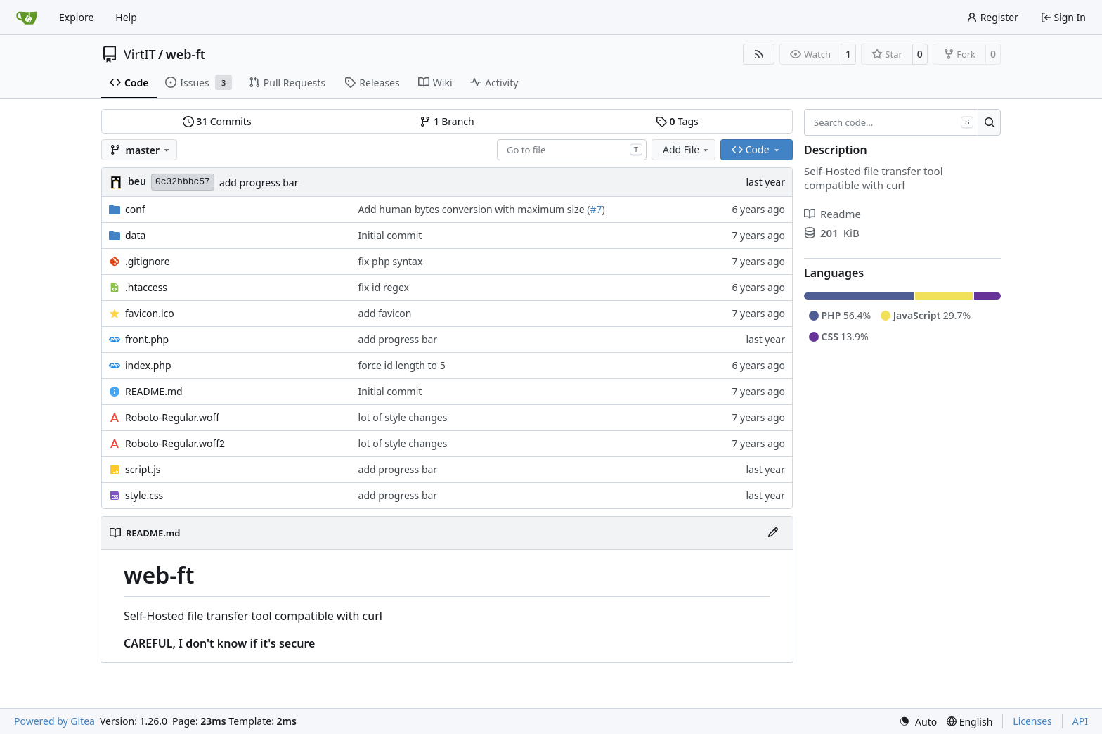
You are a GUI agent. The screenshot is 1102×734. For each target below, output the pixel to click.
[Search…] (989, 122)
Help (126, 17)
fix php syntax (390, 261)
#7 (596, 209)
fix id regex (383, 287)
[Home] (26, 17)
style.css (144, 495)
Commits (217, 121)
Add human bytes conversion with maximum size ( (474, 209)
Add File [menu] (687, 149)
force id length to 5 (402, 365)
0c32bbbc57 (182, 181)
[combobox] (572, 149)
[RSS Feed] (759, 54)
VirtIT (140, 54)
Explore (76, 17)
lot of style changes (403, 417)
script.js (143, 469)
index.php (148, 365)
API (1080, 721)
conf (135, 209)
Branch (447, 121)
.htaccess (146, 287)
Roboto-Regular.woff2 (175, 443)
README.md (154, 391)
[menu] (918, 721)
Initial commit (390, 235)
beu (137, 181)
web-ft (185, 54)
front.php (147, 339)
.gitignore (147, 261)
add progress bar (259, 182)
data (135, 235)
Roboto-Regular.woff (172, 417)
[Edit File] (773, 533)
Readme (832, 214)
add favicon (385, 313)
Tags (677, 121)
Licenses (1032, 721)
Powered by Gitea (54, 721)
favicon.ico (149, 313)
